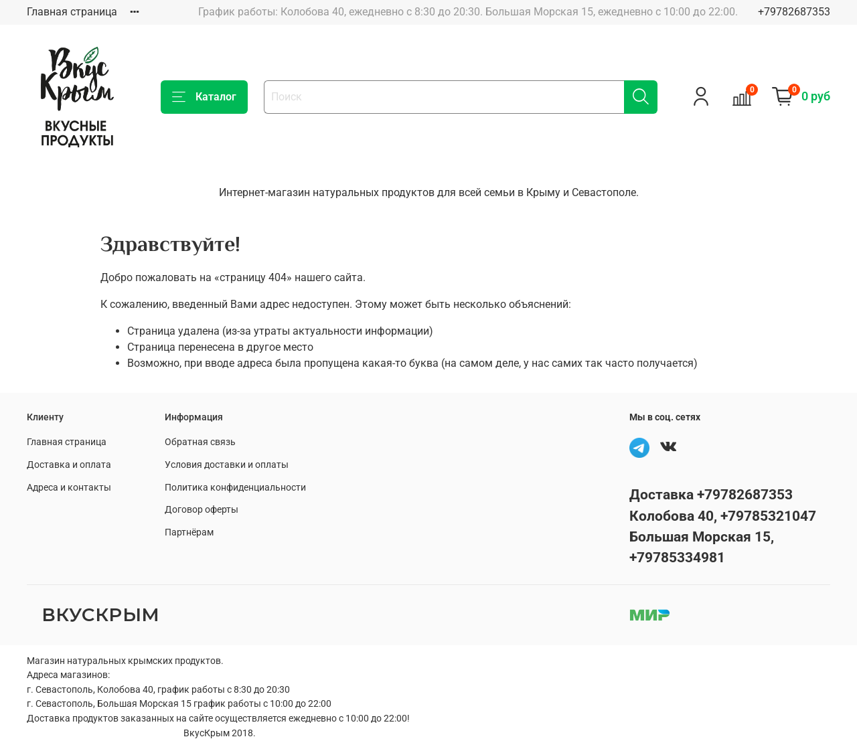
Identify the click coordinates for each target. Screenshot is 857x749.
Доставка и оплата (69, 465)
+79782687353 (794, 11)
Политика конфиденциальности (235, 487)
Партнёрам (189, 532)
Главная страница (72, 11)
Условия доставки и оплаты (227, 465)
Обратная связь (200, 442)
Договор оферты (201, 509)
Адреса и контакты (69, 487)
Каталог (204, 97)
